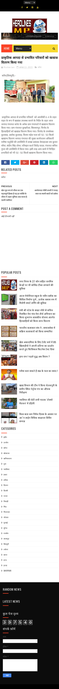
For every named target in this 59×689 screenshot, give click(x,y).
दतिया (6, 480)
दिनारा (6, 485)
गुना (5, 463)
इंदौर (5, 437)
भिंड (5, 506)
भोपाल (6, 517)
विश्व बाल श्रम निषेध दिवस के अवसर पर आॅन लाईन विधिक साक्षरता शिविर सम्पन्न (38, 417)
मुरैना (5, 528)
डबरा (5, 474)
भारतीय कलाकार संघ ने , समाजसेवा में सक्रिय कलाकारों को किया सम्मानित (37, 329)
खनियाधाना (8, 458)
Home (7, 48)
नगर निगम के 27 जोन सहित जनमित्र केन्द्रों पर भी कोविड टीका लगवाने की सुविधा (36, 284)
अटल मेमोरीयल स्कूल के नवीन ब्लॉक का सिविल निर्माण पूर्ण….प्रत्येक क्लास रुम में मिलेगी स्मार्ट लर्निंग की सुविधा (38, 299)
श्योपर (6, 549)
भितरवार (7, 512)
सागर (5, 554)
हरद (5, 560)
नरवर (6, 496)
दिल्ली (6, 490)
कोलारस (6, 453)
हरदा (5, 565)
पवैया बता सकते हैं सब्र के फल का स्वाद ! (38, 370)
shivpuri (7, 570)
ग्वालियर (7, 469)
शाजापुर (6, 538)
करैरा (39, 67)
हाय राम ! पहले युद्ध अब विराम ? (34, 356)
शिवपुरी (6, 544)
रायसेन (6, 533)
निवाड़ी (6, 501)
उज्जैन (6, 442)
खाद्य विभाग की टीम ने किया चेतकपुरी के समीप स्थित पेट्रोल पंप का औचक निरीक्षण (38, 388)
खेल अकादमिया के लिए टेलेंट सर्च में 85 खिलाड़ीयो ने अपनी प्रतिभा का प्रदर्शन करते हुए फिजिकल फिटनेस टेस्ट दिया (37, 345)
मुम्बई (6, 522)
